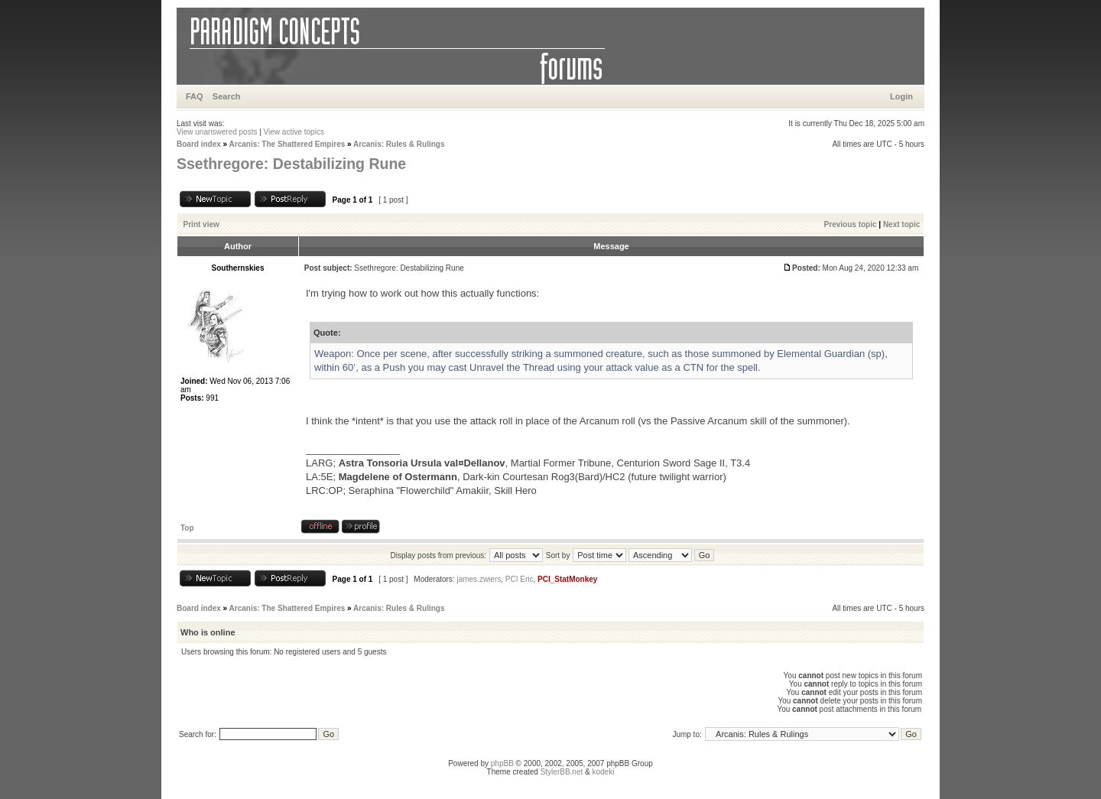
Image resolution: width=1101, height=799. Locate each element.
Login (901, 96)
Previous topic (850, 224)
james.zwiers (478, 579)
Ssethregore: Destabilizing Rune (291, 163)
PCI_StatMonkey (567, 579)
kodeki (603, 772)
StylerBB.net (562, 772)
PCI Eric (519, 579)
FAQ (194, 96)
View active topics (294, 132)
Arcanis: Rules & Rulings (398, 144)
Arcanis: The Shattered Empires (287, 144)
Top (187, 528)
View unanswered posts (217, 132)
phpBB (502, 763)
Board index (199, 144)
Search (227, 96)
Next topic (901, 224)
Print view (201, 224)
